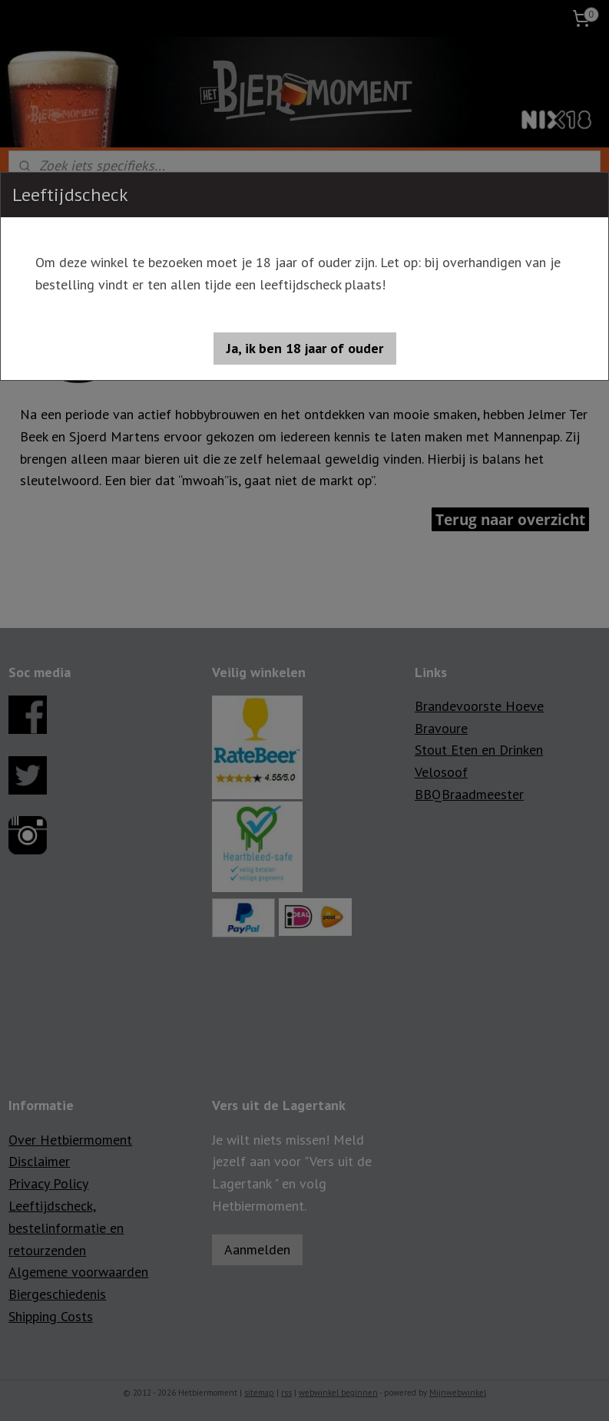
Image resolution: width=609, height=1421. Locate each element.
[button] (304, 348)
